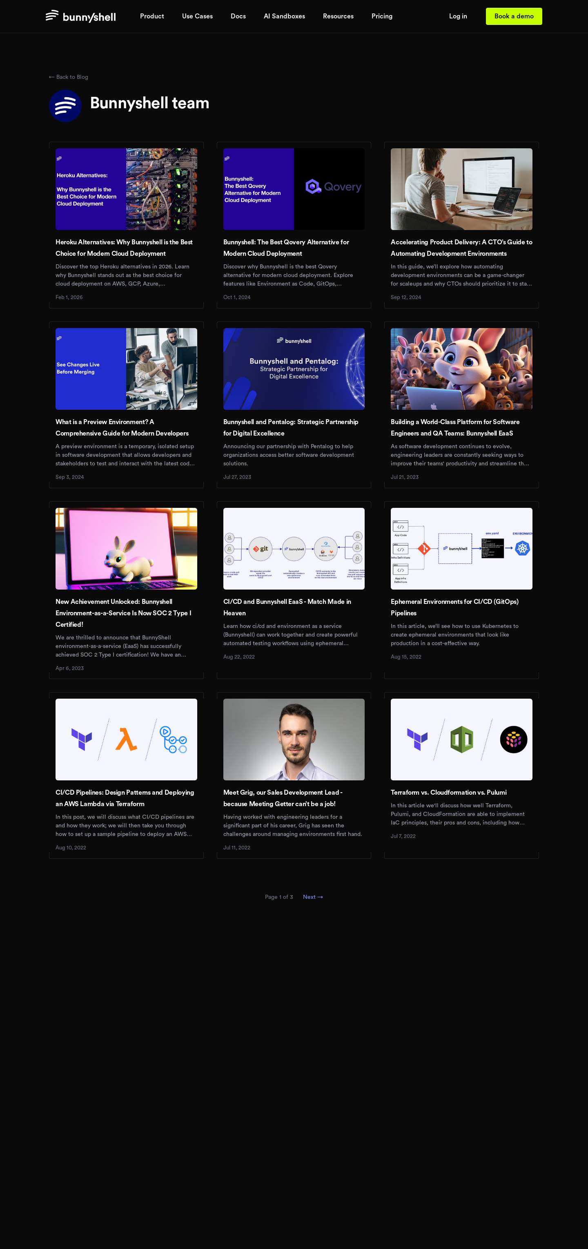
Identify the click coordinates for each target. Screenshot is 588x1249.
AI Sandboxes (284, 16)
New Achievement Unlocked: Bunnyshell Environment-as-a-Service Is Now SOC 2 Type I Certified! (123, 613)
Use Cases (197, 16)
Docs (238, 16)
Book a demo (514, 16)
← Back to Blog (68, 77)
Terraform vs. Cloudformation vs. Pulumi (448, 792)
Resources (338, 16)
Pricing (382, 16)
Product (152, 16)
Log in (458, 16)
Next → (313, 897)
